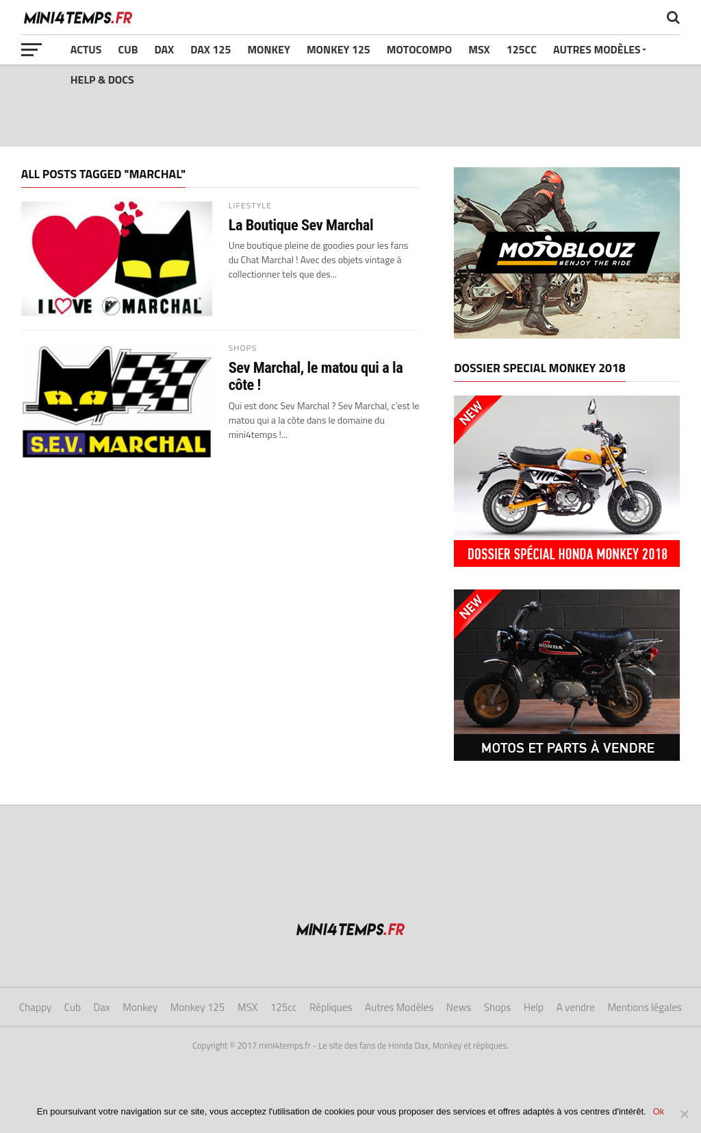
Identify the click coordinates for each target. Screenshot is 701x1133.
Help (534, 1007)
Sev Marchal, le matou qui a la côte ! (316, 376)
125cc (522, 49)
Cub (128, 49)
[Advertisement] (350, 105)
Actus (86, 49)
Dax (164, 49)
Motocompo (419, 49)
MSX (478, 49)
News (458, 1007)
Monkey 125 (338, 49)
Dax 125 (210, 49)
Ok (659, 1111)
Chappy (35, 1007)
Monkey (268, 49)
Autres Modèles (597, 49)
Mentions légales (644, 1007)
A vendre (576, 1007)
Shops (497, 1007)
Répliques (331, 1007)
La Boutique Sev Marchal (301, 225)
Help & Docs (102, 79)
